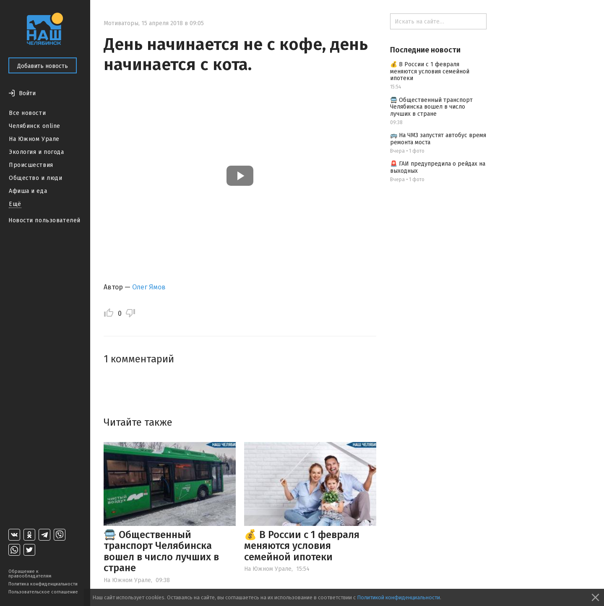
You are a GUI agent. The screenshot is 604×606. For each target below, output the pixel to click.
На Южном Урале (34, 139)
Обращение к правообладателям (29, 573)
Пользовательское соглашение (43, 592)
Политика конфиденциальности (43, 584)
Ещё (15, 204)
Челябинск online (34, 126)
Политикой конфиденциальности (398, 597)
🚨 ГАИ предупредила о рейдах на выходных (437, 167)
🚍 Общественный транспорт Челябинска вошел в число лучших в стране (161, 551)
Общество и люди (35, 178)
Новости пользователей (44, 220)
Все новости (27, 113)
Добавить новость (42, 66)
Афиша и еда (28, 191)
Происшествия (31, 165)
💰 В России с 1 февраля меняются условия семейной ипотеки (301, 546)
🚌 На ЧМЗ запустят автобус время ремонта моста (438, 139)
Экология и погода (36, 152)
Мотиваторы (121, 23)
